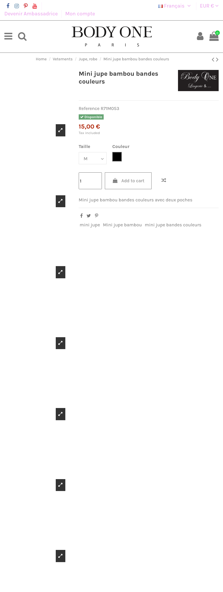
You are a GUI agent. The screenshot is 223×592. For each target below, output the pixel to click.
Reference (89, 108)
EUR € (209, 6)
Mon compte (80, 13)
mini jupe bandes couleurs (173, 225)
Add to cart (128, 180)
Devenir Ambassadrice (31, 13)
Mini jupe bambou (122, 225)
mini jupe (90, 225)
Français (175, 6)
